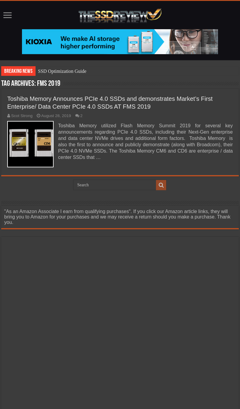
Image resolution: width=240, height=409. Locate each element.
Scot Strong (22, 115)
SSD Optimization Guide (62, 71)
